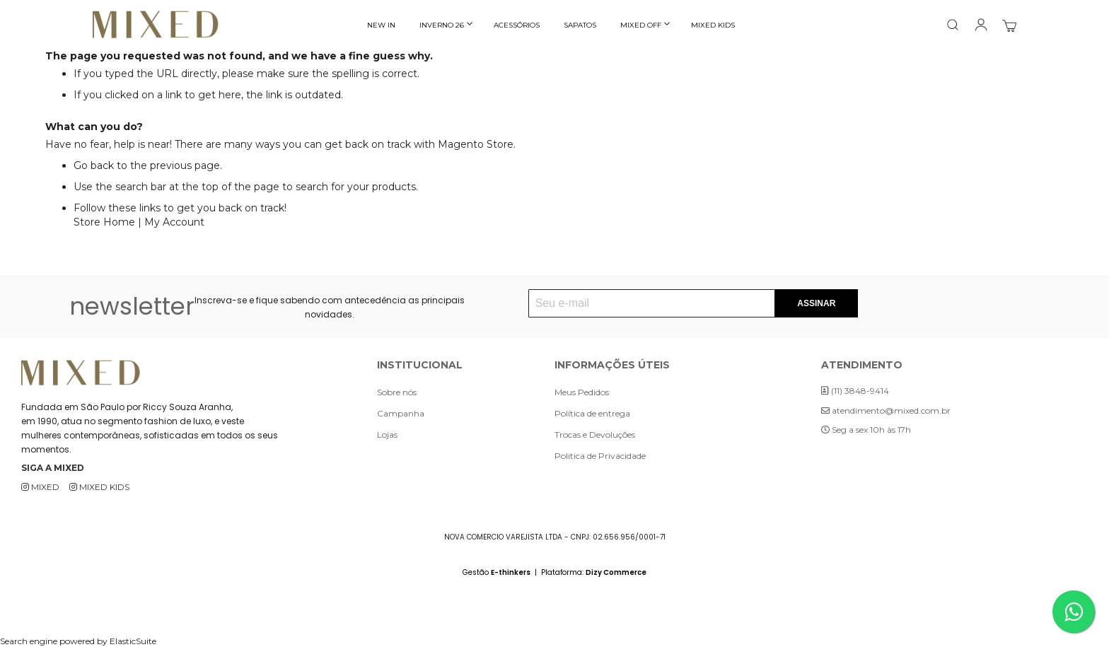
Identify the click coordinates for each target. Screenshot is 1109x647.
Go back (94, 165)
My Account (174, 222)
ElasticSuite (133, 641)
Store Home (104, 222)
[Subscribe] (816, 303)
